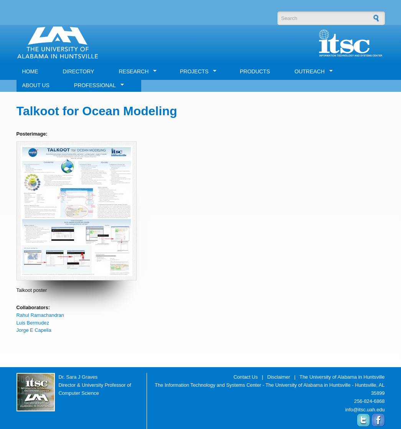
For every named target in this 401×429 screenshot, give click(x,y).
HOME (30, 71)
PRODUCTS (255, 71)
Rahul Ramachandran (40, 315)
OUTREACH (311, 71)
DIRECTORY (78, 71)
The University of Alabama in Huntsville (342, 377)
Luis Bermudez (33, 323)
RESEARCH (135, 71)
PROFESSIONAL (96, 85)
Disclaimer (278, 377)
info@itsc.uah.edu (365, 409)
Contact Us (245, 377)
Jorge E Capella (34, 330)
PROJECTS (195, 71)
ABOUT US (36, 85)
